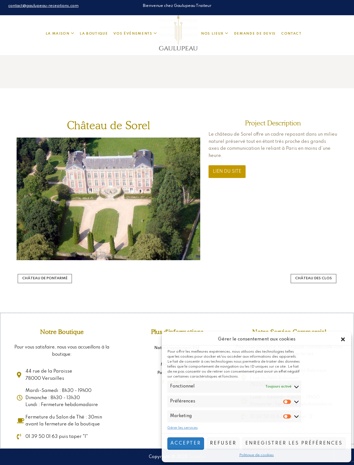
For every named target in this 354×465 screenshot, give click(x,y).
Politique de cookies (256, 455)
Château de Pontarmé (44, 278)
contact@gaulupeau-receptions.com (43, 6)
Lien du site (227, 171)
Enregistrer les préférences (294, 443)
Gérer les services (182, 428)
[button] (343, 339)
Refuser (223, 443)
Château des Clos (313, 278)
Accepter (185, 443)
